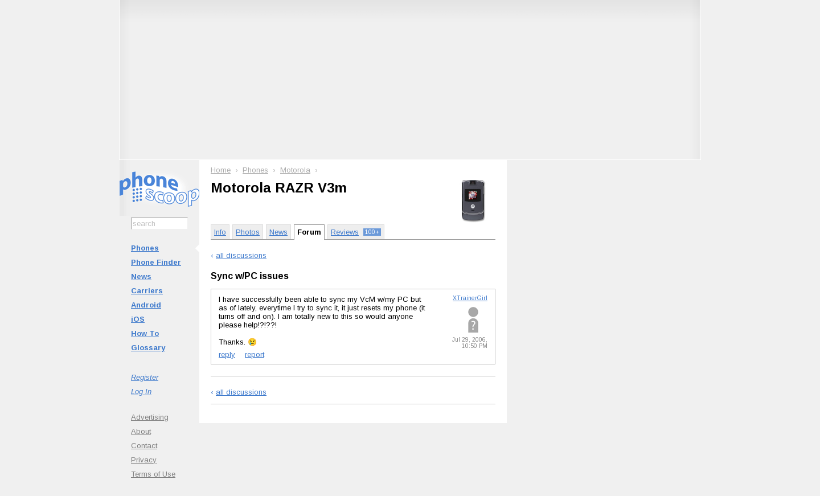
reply (227, 354)
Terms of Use (153, 474)
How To (145, 333)
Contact (144, 445)
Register (144, 377)
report (254, 354)
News (141, 276)
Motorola (295, 170)
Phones (145, 248)
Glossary (148, 347)
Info (220, 232)
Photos (248, 232)
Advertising (150, 417)
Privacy (144, 460)
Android (146, 305)
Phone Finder (156, 262)
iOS (138, 319)
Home (221, 170)
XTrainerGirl (470, 298)
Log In (141, 391)
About (141, 431)
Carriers (147, 290)
